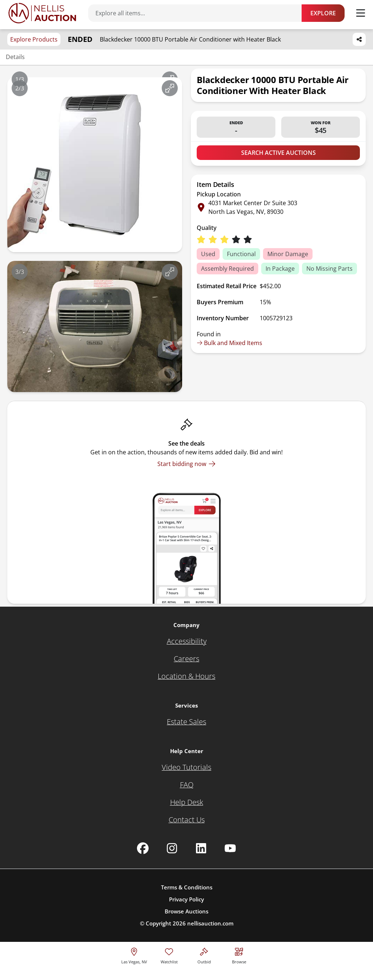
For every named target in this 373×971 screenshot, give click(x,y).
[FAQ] (186, 785)
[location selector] (134, 955)
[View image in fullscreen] (170, 88)
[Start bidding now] (186, 463)
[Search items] (198, 13)
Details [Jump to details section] (15, 57)
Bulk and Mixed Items (229, 343)
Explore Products (34, 39)
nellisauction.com (210, 923)
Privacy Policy (186, 899)
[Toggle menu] (361, 13)
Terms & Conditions (186, 887)
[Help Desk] (186, 802)
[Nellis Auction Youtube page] (230, 848)
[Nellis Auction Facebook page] (143, 848)
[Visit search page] (239, 955)
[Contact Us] (187, 820)
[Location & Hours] (186, 676)
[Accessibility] (187, 641)
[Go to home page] (42, 13)
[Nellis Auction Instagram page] (172, 848)
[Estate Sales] (186, 722)
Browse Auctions (186, 911)
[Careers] (186, 659)
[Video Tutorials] (186, 767)
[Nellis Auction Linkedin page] (201, 848)
